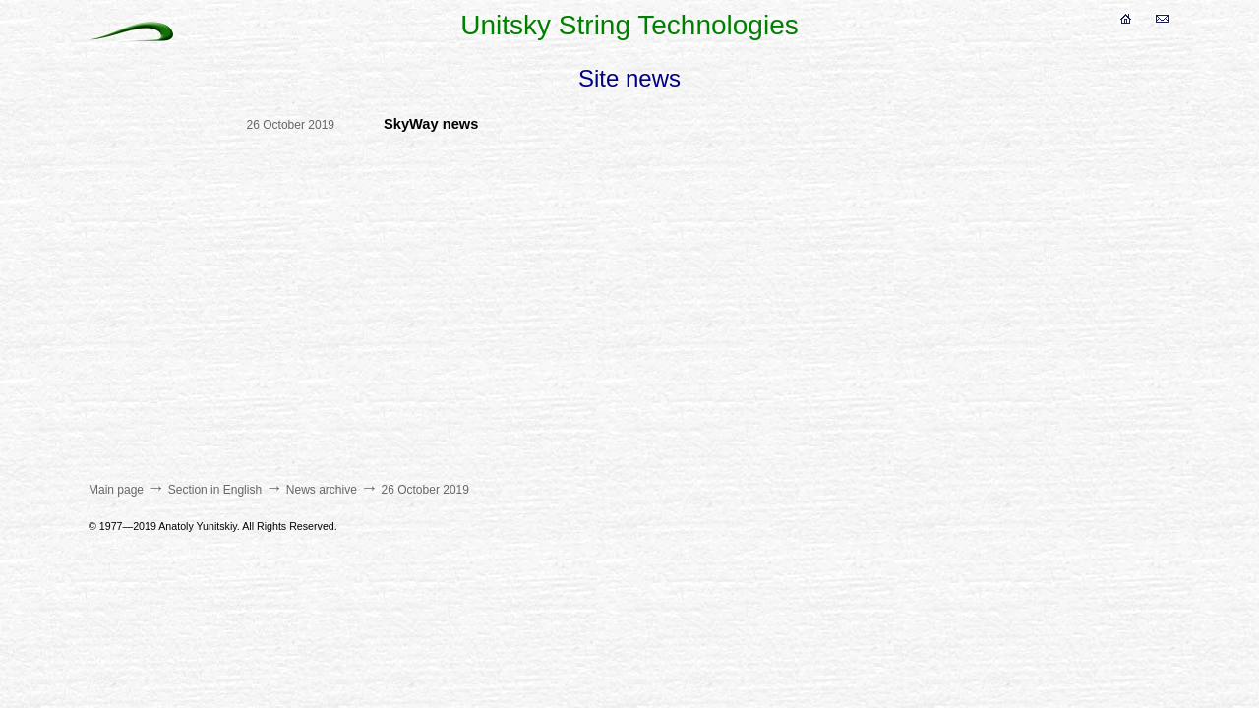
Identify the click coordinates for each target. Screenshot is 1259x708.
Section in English (215, 490)
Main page (116, 490)
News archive (321, 490)
